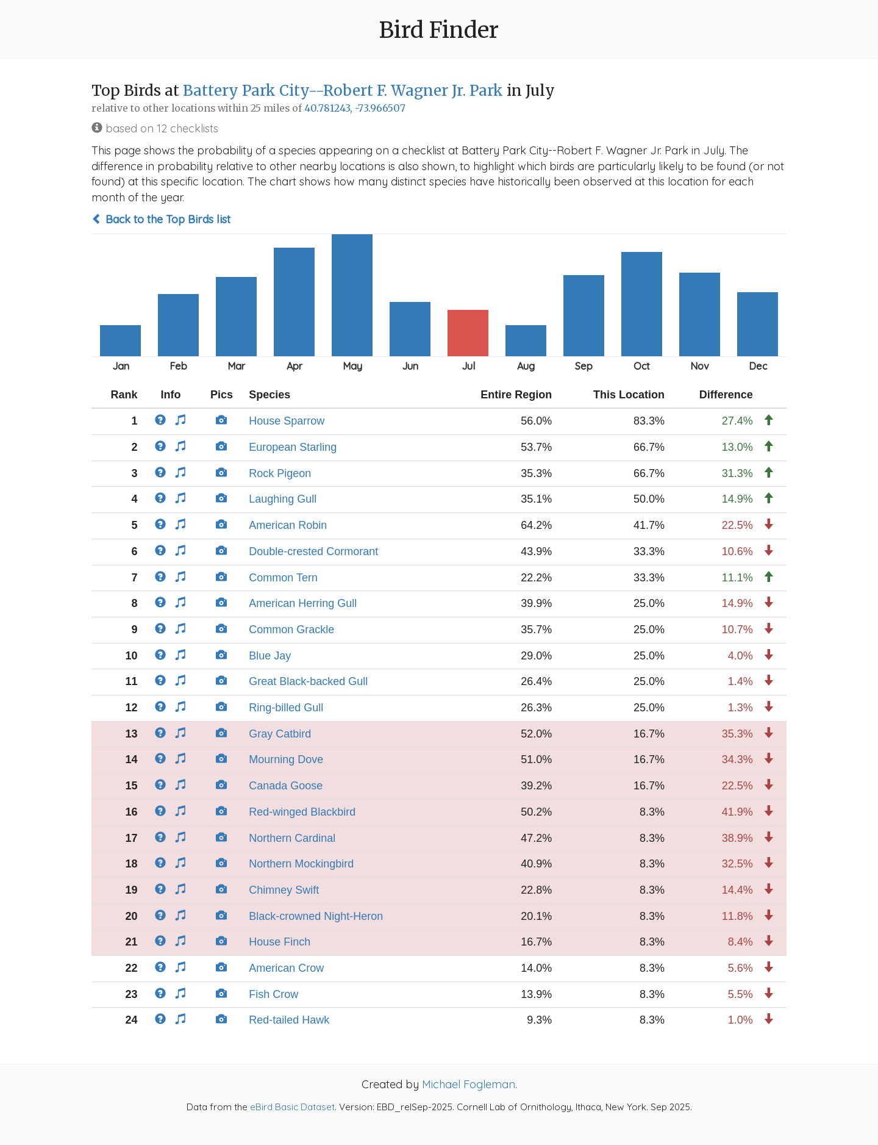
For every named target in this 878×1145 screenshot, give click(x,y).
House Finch (279, 942)
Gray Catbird (280, 734)
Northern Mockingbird (301, 864)
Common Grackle (291, 629)
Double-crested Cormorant (313, 551)
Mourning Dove (286, 759)
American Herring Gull (303, 603)
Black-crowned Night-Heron (316, 916)
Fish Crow (273, 994)
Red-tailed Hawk (289, 1020)
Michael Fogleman (468, 1084)
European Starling (293, 447)
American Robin (288, 525)
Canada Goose (286, 786)
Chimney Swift (284, 890)
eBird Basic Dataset (292, 1107)
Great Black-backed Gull (308, 681)
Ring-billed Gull (286, 708)
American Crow (286, 968)
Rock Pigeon (280, 473)
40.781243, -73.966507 (354, 108)
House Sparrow (286, 421)
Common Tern (283, 578)
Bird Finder (439, 30)
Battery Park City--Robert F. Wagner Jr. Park (343, 90)
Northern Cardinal (292, 838)
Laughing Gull (282, 499)
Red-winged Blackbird (302, 812)
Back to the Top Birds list (160, 219)
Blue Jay (270, 656)
